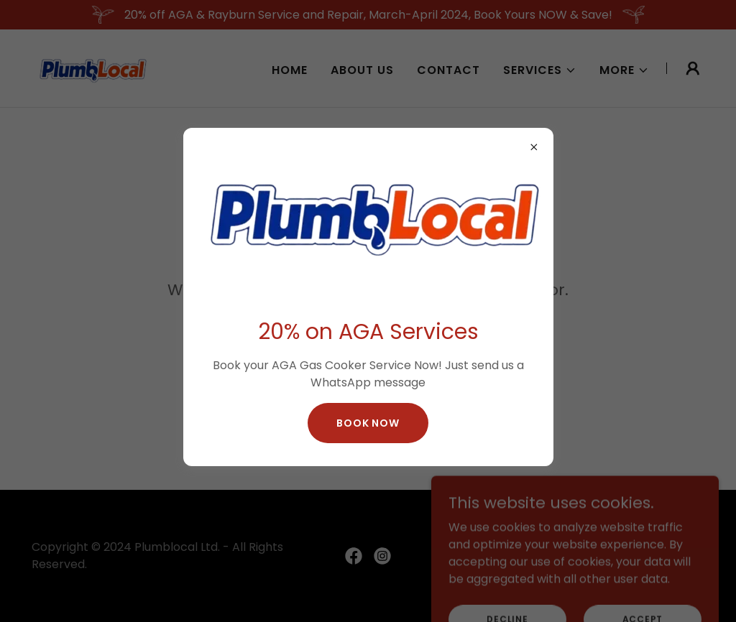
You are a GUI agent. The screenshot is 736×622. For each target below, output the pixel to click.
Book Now (368, 423)
